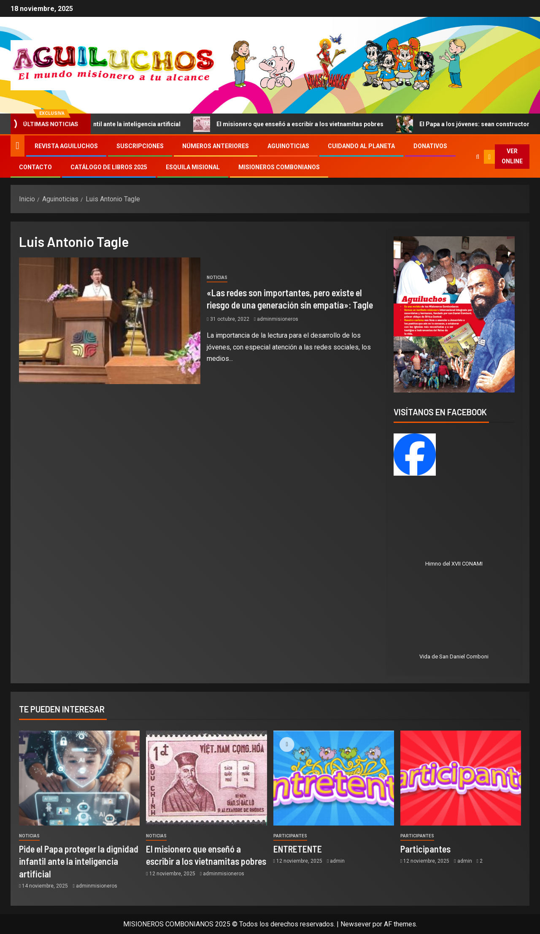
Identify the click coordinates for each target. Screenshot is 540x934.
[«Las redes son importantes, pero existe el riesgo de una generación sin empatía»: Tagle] (109, 320)
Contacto (35, 167)
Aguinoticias (288, 146)
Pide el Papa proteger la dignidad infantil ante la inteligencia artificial (78, 861)
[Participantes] (460, 778)
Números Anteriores (215, 146)
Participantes (290, 836)
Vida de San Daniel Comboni (454, 656)
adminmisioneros (277, 319)
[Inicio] (17, 146)
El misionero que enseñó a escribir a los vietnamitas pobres (296, 124)
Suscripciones (140, 146)
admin (337, 861)
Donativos (430, 146)
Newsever (355, 924)
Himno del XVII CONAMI (454, 563)
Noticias (217, 277)
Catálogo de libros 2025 (108, 167)
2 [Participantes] (481, 861)
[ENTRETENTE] (333, 778)
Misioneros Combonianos (279, 167)
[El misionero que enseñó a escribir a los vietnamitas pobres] (206, 778)
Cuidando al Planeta (361, 146)
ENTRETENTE (297, 848)
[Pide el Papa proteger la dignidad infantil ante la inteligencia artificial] (79, 778)
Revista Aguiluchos (66, 146)
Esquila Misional (193, 167)
